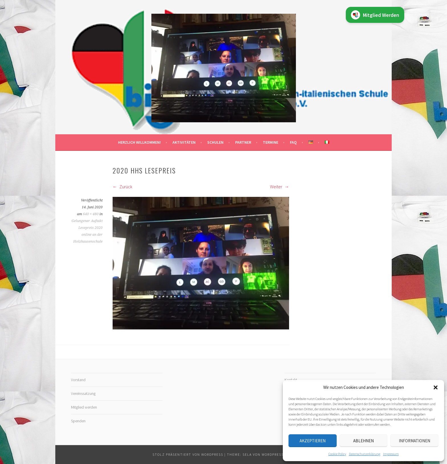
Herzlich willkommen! (139, 142)
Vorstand (78, 379)
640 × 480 (91, 214)
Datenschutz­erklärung (364, 454)
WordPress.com (277, 454)
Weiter (279, 186)
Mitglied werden (84, 407)
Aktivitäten (184, 142)
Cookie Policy (337, 454)
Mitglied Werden (375, 14)
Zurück (122, 186)
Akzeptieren (313, 440)
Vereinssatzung (83, 393)
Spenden (78, 420)
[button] (435, 387)
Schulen (215, 142)
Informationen (414, 440)
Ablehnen (363, 440)
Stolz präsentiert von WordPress (188, 454)
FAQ (293, 142)
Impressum (391, 454)
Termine (270, 142)
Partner (243, 142)
